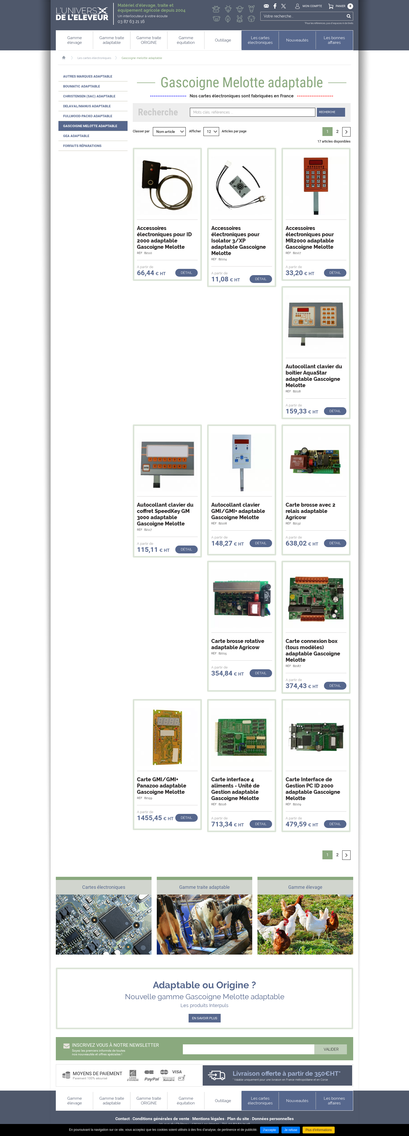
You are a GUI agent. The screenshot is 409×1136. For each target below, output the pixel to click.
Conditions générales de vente (161, 1118)
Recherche (327, 112)
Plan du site (238, 1118)
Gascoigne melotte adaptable (142, 58)
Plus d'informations (318, 1130)
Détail (186, 273)
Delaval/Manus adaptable (87, 106)
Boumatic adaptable (81, 86)
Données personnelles (273, 1118)
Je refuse (290, 1130)
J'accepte (269, 1130)
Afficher (195, 131)
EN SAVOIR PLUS (204, 1018)
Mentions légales (208, 1118)
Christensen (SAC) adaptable (89, 96)
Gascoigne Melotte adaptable (90, 126)
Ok (348, 16)
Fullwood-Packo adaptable (87, 116)
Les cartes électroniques (94, 58)
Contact (122, 1118)
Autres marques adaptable (87, 76)
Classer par (141, 131)
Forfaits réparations (82, 146)
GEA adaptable (76, 136)
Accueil (66, 58)
